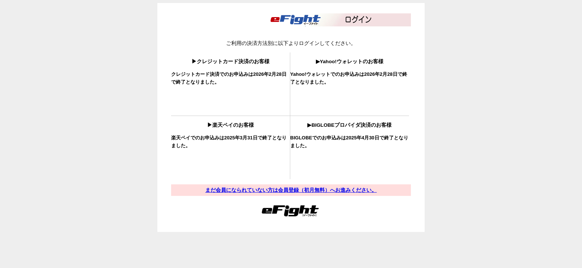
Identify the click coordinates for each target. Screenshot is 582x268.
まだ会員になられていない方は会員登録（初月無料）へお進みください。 (291, 190)
